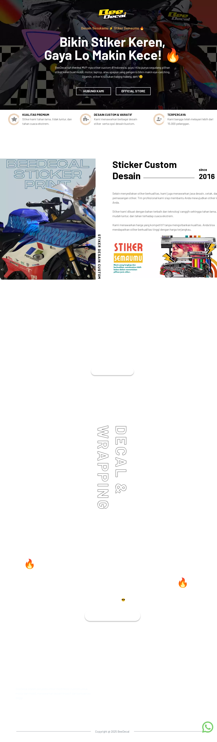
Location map (133, 717)
